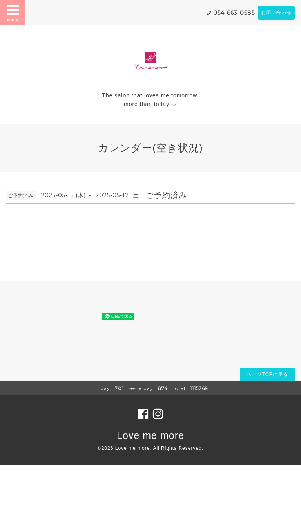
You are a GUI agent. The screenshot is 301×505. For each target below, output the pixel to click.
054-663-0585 (234, 12)
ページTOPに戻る (267, 374)
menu (13, 12)
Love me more (150, 435)
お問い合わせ (276, 12)
